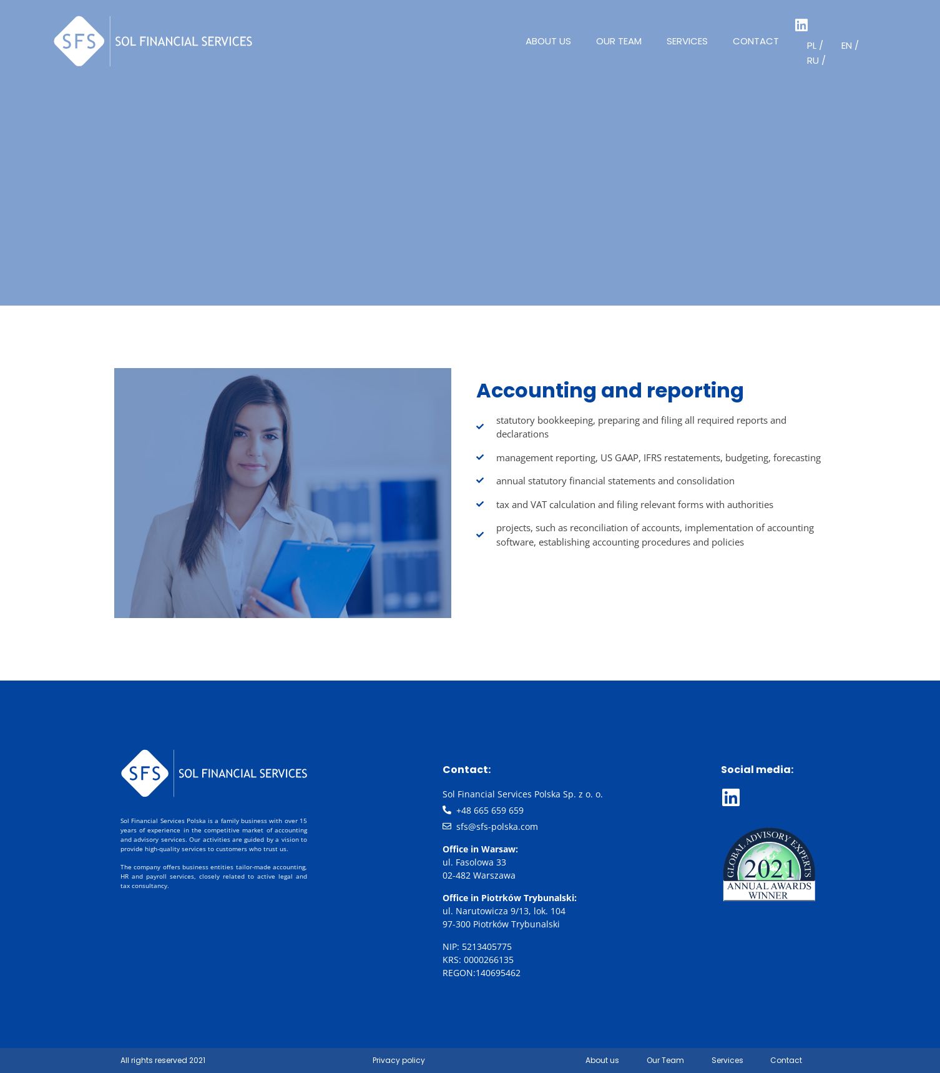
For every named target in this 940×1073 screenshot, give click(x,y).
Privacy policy (399, 1060)
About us (548, 40)
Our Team (619, 40)
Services (687, 40)
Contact (756, 40)
